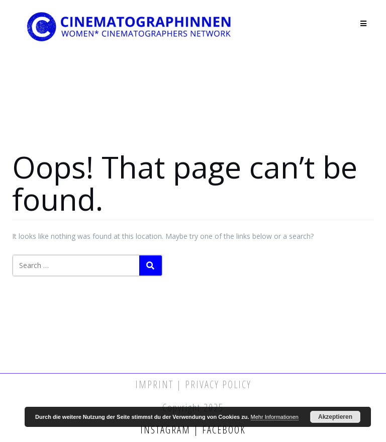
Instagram (167, 429)
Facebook (222, 429)
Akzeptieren (335, 416)
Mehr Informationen (275, 417)
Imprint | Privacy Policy (193, 384)
